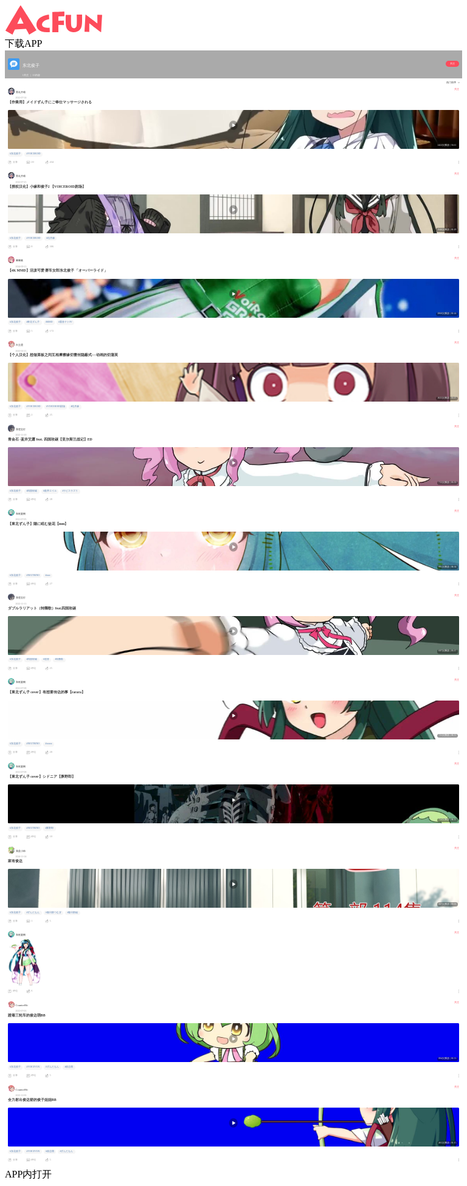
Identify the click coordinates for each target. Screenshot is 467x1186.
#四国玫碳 (31, 491)
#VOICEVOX (33, 1067)
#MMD (49, 322)
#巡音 (46, 659)
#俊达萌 (68, 1067)
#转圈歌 (59, 659)
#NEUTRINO (32, 575)
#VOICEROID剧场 (55, 406)
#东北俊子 (15, 154)
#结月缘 (50, 238)
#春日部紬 (72, 912)
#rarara (49, 743)
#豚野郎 (50, 828)
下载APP (23, 43)
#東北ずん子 (33, 322)
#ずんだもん (33, 912)
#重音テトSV (65, 322)
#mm (48, 575)
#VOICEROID (33, 154)
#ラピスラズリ (70, 491)
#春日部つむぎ (53, 912)
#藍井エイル (50, 491)
